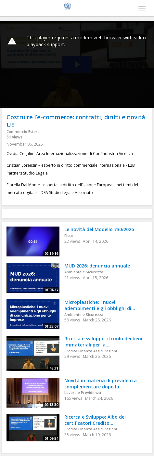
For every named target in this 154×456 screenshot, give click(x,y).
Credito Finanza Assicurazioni (90, 350)
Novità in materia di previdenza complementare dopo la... (100, 383)
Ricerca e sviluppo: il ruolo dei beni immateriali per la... (103, 341)
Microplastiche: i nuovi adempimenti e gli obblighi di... (99, 305)
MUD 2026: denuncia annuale (97, 266)
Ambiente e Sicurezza (83, 271)
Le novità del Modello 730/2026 (99, 229)
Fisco (68, 235)
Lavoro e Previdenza (82, 392)
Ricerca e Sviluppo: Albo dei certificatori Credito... (95, 420)
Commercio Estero (23, 131)
